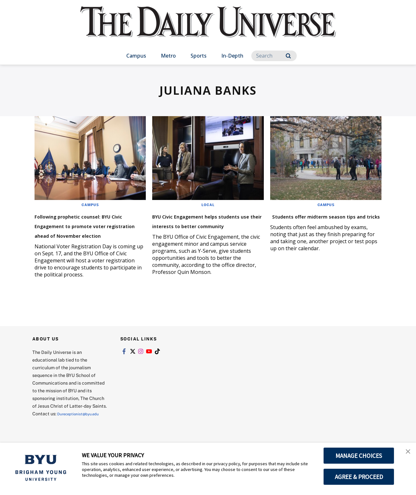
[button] (405, 454)
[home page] (208, 28)
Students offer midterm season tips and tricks (315, 220)
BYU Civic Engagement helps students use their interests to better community (206, 225)
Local (208, 204)
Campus (136, 55)
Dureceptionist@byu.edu (58, 431)
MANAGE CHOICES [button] (359, 455)
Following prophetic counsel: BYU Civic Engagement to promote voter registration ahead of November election (88, 230)
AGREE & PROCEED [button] (359, 476)
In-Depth (232, 55)
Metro (168, 55)
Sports (199, 55)
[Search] (274, 55)
